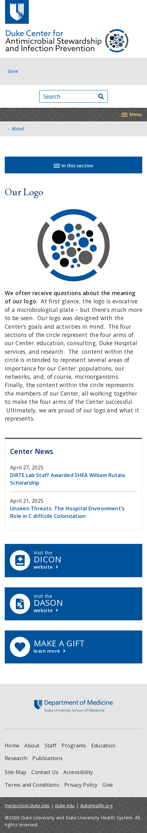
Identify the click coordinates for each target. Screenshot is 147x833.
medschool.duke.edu (27, 806)
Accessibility (78, 772)
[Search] (101, 96)
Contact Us (44, 772)
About (32, 745)
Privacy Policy (80, 784)
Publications (47, 758)
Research (16, 758)
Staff (51, 745)
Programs (73, 745)
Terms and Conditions (32, 784)
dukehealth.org (96, 806)
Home (12, 745)
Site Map (15, 772)
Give (13, 71)
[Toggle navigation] (131, 113)
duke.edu (64, 806)
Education (103, 745)
